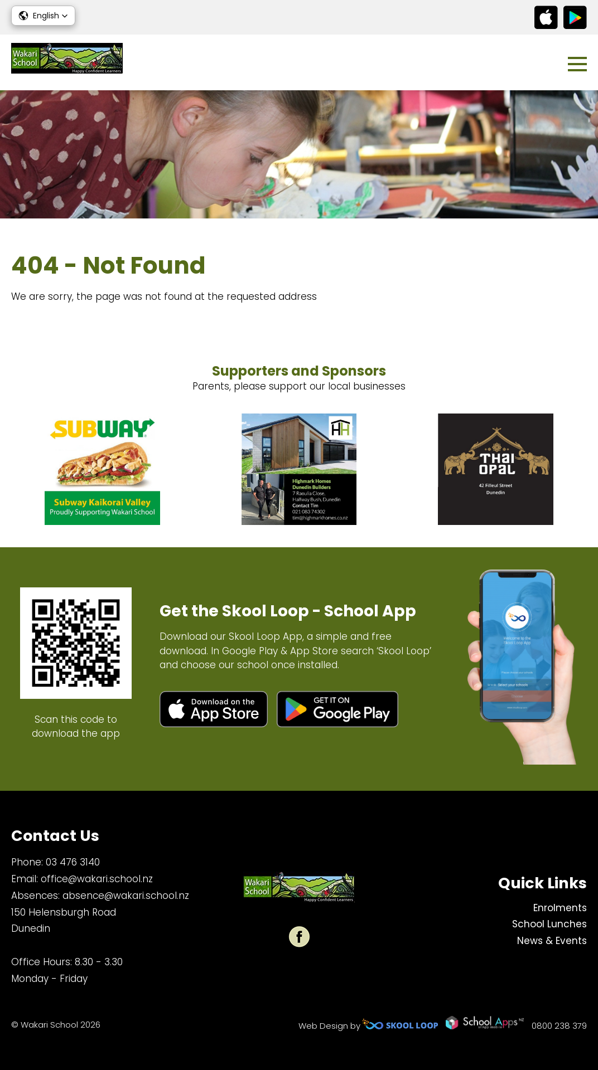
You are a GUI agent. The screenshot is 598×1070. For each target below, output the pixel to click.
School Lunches (549, 924)
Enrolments (560, 908)
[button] (43, 16)
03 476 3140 (73, 862)
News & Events (552, 940)
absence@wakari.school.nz (125, 895)
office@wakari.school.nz (97, 879)
